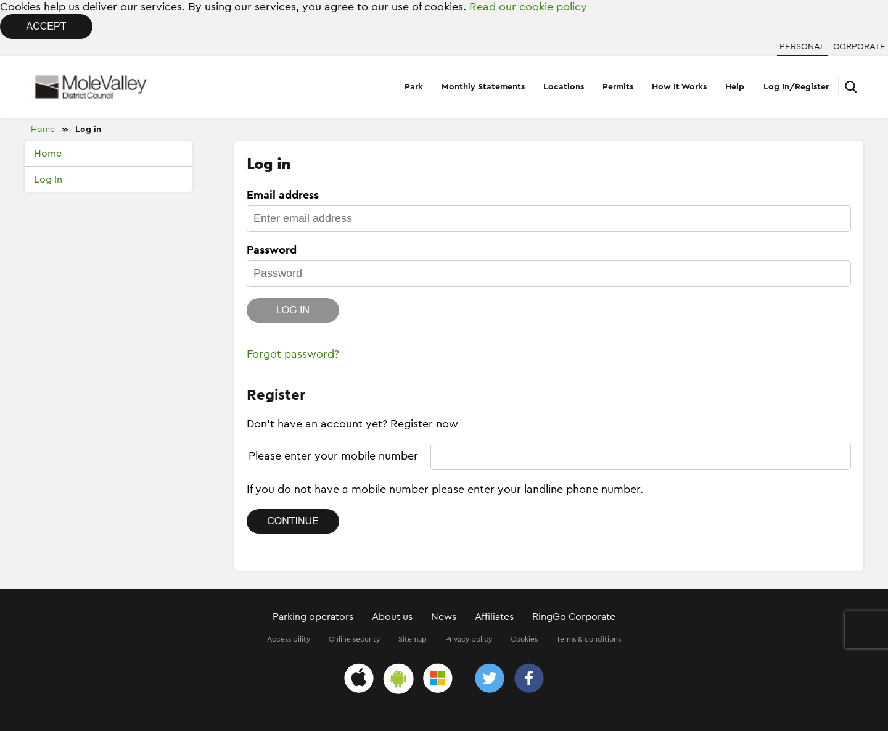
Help (734, 87)
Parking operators (313, 617)
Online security (354, 639)
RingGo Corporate (573, 617)
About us (392, 617)
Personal (802, 47)
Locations (563, 87)
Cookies (524, 639)
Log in (88, 129)
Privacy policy (468, 639)
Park (414, 87)
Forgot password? (293, 354)
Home (43, 129)
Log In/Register (796, 87)
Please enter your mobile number (333, 455)
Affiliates (494, 617)
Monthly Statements (483, 87)
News (443, 617)
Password (272, 249)
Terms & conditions (588, 639)
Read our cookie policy (528, 6)
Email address (283, 194)
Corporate (859, 47)
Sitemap (412, 639)
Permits (617, 87)
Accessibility (288, 639)
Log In (48, 179)
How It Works (679, 87)
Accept (47, 26)
